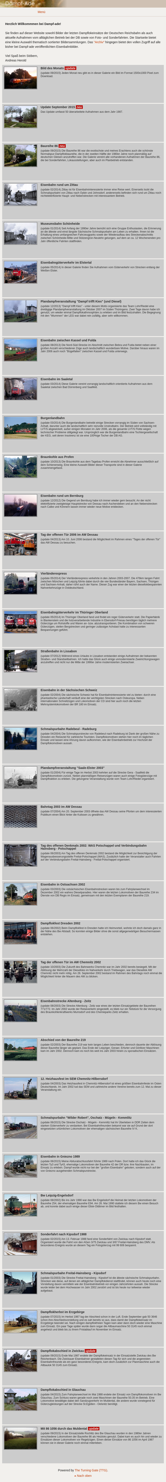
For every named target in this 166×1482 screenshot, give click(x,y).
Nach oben (83, 1475)
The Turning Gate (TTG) (91, 1470)
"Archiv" (99, 42)
